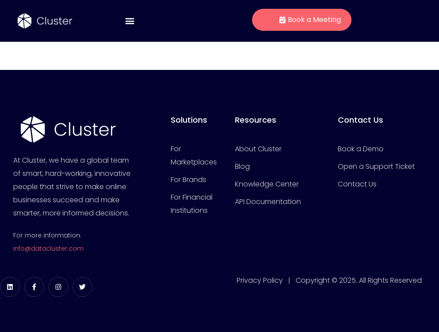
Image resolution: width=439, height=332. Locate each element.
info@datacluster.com (48, 248)
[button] (129, 21)
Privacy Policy (260, 280)
